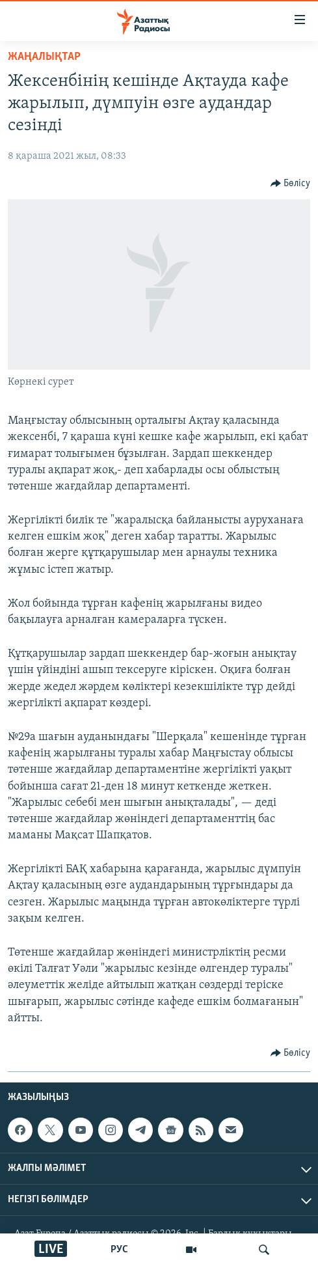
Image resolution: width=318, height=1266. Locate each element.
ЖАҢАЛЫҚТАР (44, 57)
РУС (119, 1250)
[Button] (291, 183)
